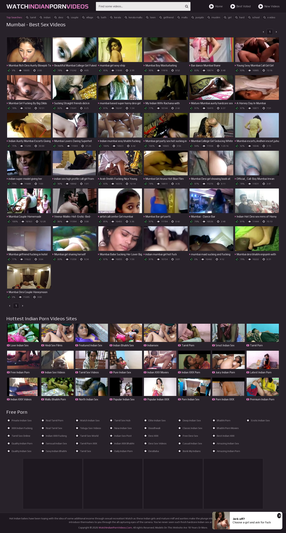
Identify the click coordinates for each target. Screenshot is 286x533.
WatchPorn (47, 6)
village (87, 17)
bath (101, 17)
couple (72, 17)
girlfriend (166, 17)
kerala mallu (133, 17)
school (253, 17)
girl (227, 17)
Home (216, 6)
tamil (30, 17)
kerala (115, 17)
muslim (213, 17)
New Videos (269, 6)
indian (45, 17)
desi (58, 17)
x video (268, 17)
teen (150, 17)
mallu (182, 17)
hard (239, 17)
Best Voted (240, 6)
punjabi (197, 17)
